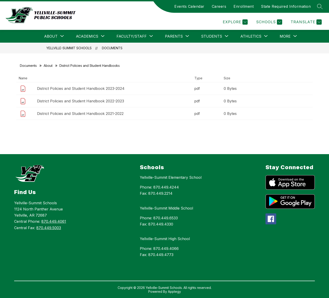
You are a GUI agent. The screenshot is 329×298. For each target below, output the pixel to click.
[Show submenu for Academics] (87, 36)
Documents (112, 48)
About (48, 65)
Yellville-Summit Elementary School (171, 177)
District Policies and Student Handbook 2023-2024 (81, 88)
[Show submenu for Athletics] (250, 36)
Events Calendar (189, 6)
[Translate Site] (305, 22)
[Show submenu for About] (51, 36)
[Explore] (235, 22)
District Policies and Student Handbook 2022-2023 (80, 101)
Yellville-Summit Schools (69, 48)
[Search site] (320, 6)
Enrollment (243, 6)
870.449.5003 (48, 227)
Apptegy (174, 291)
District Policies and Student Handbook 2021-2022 (80, 113)
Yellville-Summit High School (165, 238)
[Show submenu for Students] (211, 36)
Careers (219, 6)
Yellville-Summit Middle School (166, 208)
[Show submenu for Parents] (174, 36)
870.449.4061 (53, 221)
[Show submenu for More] (285, 36)
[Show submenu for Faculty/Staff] (132, 36)
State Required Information (286, 6)
